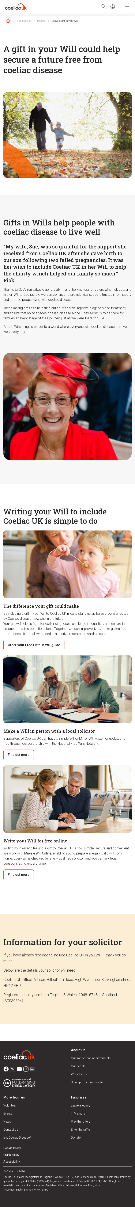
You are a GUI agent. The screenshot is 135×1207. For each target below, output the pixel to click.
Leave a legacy (80, 1105)
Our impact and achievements (91, 1058)
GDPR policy (11, 1155)
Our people (78, 1066)
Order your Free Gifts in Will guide (34, 645)
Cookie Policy (12, 1148)
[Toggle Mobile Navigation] (127, 6)
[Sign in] (113, 6)
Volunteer (9, 1105)
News (7, 1121)
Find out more (18, 755)
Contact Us (10, 1129)
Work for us (79, 1074)
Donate (41, 21)
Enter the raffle (80, 1129)
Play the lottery (80, 1121)
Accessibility (11, 1161)
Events (7, 1113)
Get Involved (24, 21)
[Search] (103, 6)
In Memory (78, 1113)
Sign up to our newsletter (87, 1082)
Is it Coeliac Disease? (17, 1137)
